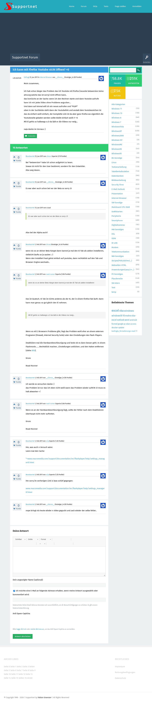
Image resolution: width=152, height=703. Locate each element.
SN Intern (116, 283)
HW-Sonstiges (118, 229)
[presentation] (33, 621)
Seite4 (32, 666)
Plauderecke (117, 278)
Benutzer (108, 59)
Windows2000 (118, 135)
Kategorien (99, 59)
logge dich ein (21, 629)
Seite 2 (19, 666)
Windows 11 (117, 109)
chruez (48, 244)
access (133, 324)
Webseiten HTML (119, 265)
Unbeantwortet (79, 59)
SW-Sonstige (117, 202)
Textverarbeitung (119, 167)
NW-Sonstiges (118, 256)
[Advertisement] (76, 33)
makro (128, 315)
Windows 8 (116, 118)
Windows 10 (117, 113)
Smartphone (117, 220)
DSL (113, 234)
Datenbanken (118, 176)
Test (113, 287)
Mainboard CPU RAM (121, 207)
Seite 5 (7, 670)
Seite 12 (22, 674)
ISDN (114, 238)
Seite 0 (7, 666)
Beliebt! (68, 59)
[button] (20, 539)
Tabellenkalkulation (120, 171)
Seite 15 (14, 678)
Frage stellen (119, 59)
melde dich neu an (37, 629)
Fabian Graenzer (44, 697)
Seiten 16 (23, 678)
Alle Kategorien (118, 104)
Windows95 (117, 153)
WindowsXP (117, 131)
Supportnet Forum (25, 57)
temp (114, 292)
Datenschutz (120, 678)
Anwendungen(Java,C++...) (123, 269)
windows (129, 310)
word (127, 320)
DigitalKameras (118, 225)
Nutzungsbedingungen (125, 672)
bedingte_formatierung (121, 331)
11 (136, 331)
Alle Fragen (59, 59)
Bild (33, 350)
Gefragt (26, 77)
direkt (29, 678)
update (121, 327)
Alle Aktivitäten (47, 59)
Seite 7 (20, 670)
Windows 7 (116, 122)
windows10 (117, 315)
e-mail (132, 331)
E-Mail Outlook (118, 189)
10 (124, 315)
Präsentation (117, 193)
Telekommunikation (120, 252)
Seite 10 (7, 674)
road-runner (50, 274)
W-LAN (114, 243)
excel (115, 310)
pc (125, 324)
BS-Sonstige (117, 158)
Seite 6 (13, 670)
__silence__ (60, 77)
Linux (114, 162)
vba (121, 310)
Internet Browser (46, 77)
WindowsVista (118, 126)
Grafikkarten (117, 211)
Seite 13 (29, 674)
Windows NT (117, 140)
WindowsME (117, 144)
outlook (120, 320)
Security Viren (118, 185)
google (120, 324)
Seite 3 (26, 666)
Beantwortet (30, 156)
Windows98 (117, 149)
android (133, 320)
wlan (128, 324)
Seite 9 (32, 670)
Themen (90, 59)
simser (48, 156)
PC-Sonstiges (117, 274)
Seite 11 (14, 674)
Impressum (120, 666)
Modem (115, 247)
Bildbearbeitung (119, 180)
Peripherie (116, 216)
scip (47, 441)
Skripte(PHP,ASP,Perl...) (122, 260)
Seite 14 (7, 678)
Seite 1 (13, 666)
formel (114, 324)
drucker (115, 327)
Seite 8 (26, 670)
